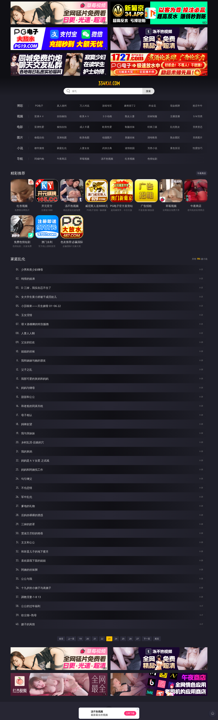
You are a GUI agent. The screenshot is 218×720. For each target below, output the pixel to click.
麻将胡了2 (129, 105)
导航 (20, 159)
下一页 (147, 638)
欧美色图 (84, 137)
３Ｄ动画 (107, 116)
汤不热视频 (107, 158)
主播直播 (175, 116)
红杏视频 (130, 158)
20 (87, 638)
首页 (61, 638)
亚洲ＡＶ (39, 116)
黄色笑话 (175, 148)
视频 (20, 116)
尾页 (157, 638)
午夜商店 (62, 158)
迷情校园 (130, 148)
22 (102, 638)
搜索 (148, 91)
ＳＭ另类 (197, 116)
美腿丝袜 (130, 137)
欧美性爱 (107, 127)
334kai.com (109, 83)
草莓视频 (84, 158)
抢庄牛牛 (197, 105)
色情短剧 (152, 158)
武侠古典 (107, 148)
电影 (20, 127)
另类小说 (152, 148)
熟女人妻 (130, 116)
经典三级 (152, 127)
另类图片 (197, 137)
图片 (20, 137)
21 (95, 638)
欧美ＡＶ (84, 116)
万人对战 (84, 105)
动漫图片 (107, 137)
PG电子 (39, 105)
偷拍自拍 (62, 127)
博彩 (20, 106)
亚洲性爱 (39, 127)
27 (137, 638)
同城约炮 (39, 158)
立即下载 (130, 713)
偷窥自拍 (39, 137)
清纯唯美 (152, 137)
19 (80, 638)
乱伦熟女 (175, 127)
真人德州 (62, 105)
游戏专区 (107, 105)
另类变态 (197, 127)
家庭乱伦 (62, 148)
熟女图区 (175, 137)
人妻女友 (84, 148)
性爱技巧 (197, 148)
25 (123, 638)
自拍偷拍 (62, 116)
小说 (20, 148)
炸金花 (152, 105)
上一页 (71, 638)
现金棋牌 (175, 105)
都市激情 (39, 148)
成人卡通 (84, 127)
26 (130, 638)
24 (116, 638)
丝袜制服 (152, 116)
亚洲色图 (62, 137)
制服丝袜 (130, 127)
